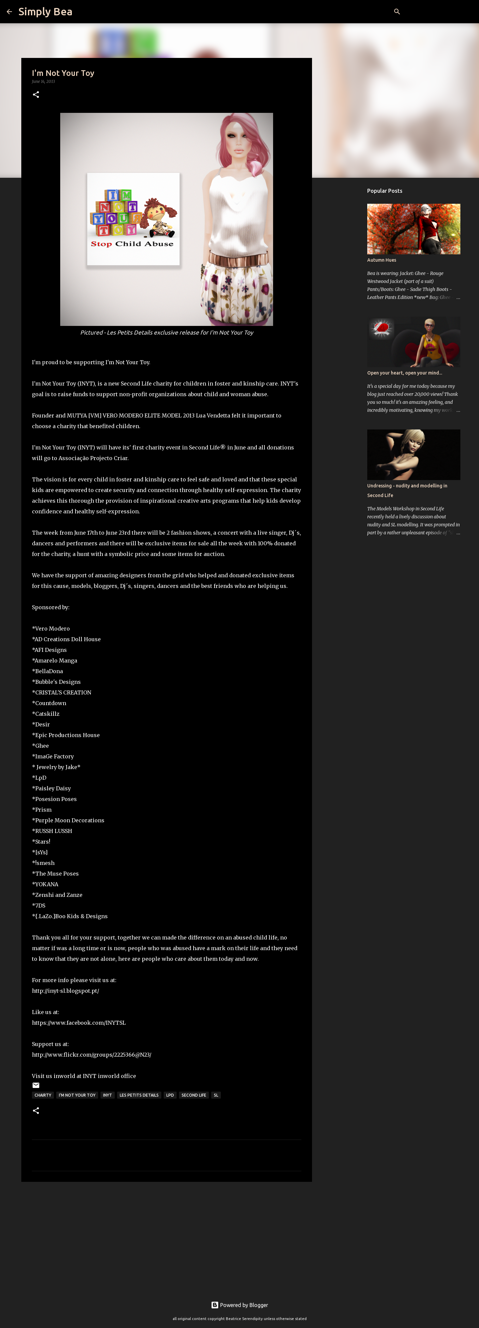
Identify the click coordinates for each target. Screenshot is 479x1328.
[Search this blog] (439, 12)
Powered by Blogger (239, 1305)
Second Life (194, 1095)
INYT (107, 1095)
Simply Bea (46, 11)
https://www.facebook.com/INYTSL (79, 1022)
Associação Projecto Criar (93, 458)
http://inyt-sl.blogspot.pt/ (65, 990)
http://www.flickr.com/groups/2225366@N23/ (91, 1054)
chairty (43, 1095)
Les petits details (139, 1095)
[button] (36, 95)
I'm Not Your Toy (77, 1095)
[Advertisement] (167, 1238)
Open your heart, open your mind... (404, 373)
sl (216, 1095)
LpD (170, 1095)
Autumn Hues (381, 260)
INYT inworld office (109, 1076)
